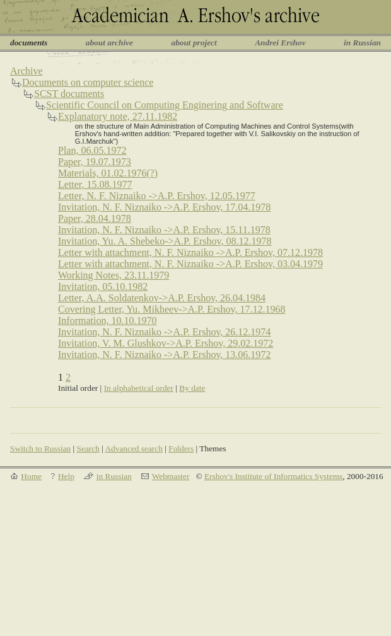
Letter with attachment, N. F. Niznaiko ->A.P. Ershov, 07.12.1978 (190, 252)
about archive (109, 42)
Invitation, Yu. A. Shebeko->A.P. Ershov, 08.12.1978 (165, 241)
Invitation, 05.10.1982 (103, 286)
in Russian (362, 42)
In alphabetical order (138, 388)
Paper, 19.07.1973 (94, 161)
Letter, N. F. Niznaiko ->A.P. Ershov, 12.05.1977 (156, 195)
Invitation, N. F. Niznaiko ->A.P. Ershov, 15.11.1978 (164, 229)
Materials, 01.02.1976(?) (108, 173)
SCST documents (69, 93)
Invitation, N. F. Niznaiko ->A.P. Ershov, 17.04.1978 (164, 207)
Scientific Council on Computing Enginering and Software (164, 105)
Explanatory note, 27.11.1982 (117, 116)
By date (192, 388)
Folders (181, 448)
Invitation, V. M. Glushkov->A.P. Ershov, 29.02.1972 (165, 343)
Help (66, 476)
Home (31, 476)
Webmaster (171, 476)
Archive (26, 71)
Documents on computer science (87, 82)
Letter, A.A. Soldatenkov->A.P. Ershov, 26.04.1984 (162, 297)
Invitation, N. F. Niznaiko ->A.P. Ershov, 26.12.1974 (164, 332)
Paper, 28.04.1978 (94, 218)
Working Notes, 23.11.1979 (113, 275)
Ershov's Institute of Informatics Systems (273, 476)
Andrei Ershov (280, 42)
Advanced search (133, 448)
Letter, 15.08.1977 (95, 184)
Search (88, 448)
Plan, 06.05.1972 (92, 150)
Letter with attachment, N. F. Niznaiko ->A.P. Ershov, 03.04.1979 (190, 263)
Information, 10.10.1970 (107, 320)
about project (193, 42)
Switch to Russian (40, 448)
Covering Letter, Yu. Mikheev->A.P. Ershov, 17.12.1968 (171, 309)
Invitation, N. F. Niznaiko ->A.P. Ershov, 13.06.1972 (164, 354)
